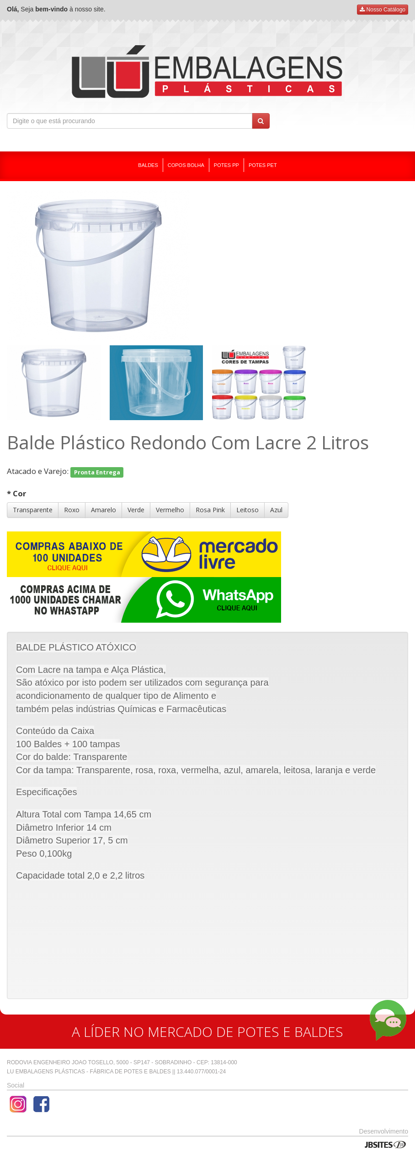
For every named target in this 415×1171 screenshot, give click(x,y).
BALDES (148, 165)
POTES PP (226, 165)
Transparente (33, 509)
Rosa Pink (210, 509)
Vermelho (170, 509)
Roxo (72, 509)
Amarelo (103, 509)
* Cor (16, 493)
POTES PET (263, 165)
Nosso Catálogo (382, 9)
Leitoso (247, 509)
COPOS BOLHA (186, 165)
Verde (136, 509)
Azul (276, 509)
